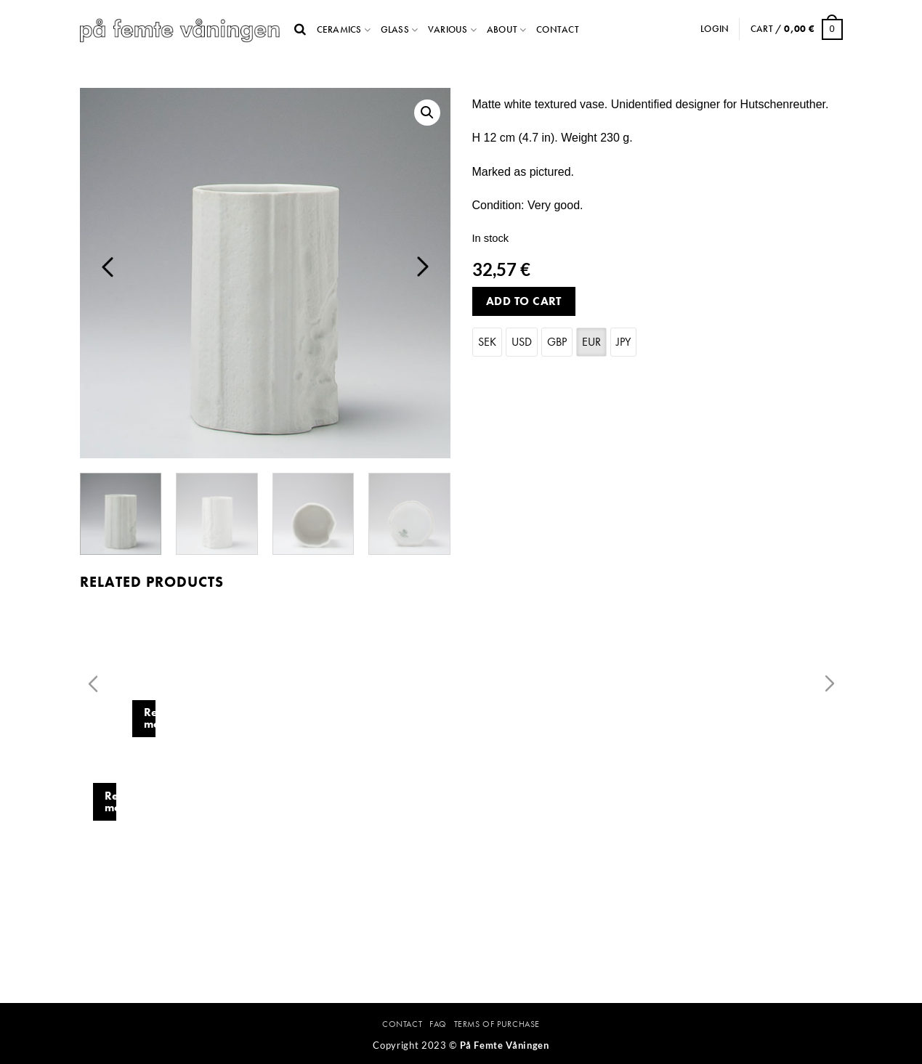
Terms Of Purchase (497, 1024)
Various (448, 29)
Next (423, 266)
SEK (487, 341)
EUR (591, 341)
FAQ (438, 1024)
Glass (395, 29)
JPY (623, 341)
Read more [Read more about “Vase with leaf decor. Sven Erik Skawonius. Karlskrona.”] (315, 864)
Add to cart (524, 301)
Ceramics (339, 29)
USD (521, 341)
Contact (557, 29)
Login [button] (714, 29)
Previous (107, 266)
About (502, 29)
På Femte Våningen (504, 1045)
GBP (557, 341)
